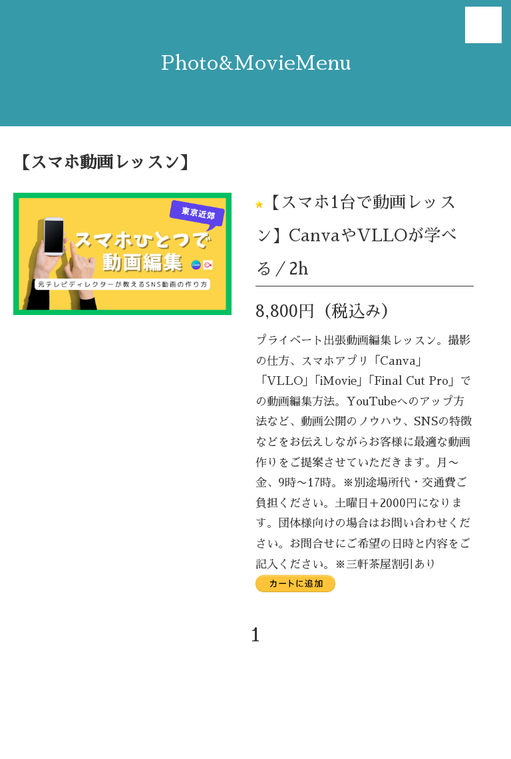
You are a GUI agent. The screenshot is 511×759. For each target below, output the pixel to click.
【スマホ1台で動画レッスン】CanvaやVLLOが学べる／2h (356, 235)
